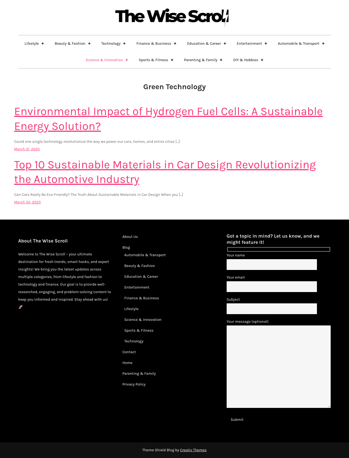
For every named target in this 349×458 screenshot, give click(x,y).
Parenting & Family (200, 60)
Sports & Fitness (153, 60)
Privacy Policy (134, 384)
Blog (126, 247)
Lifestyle (32, 43)
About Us (130, 236)
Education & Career (204, 43)
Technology (110, 43)
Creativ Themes (193, 450)
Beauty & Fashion (70, 43)
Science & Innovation (104, 60)
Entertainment (249, 43)
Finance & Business (153, 43)
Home (127, 362)
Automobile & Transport (298, 43)
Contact (129, 352)
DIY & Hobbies (245, 60)
